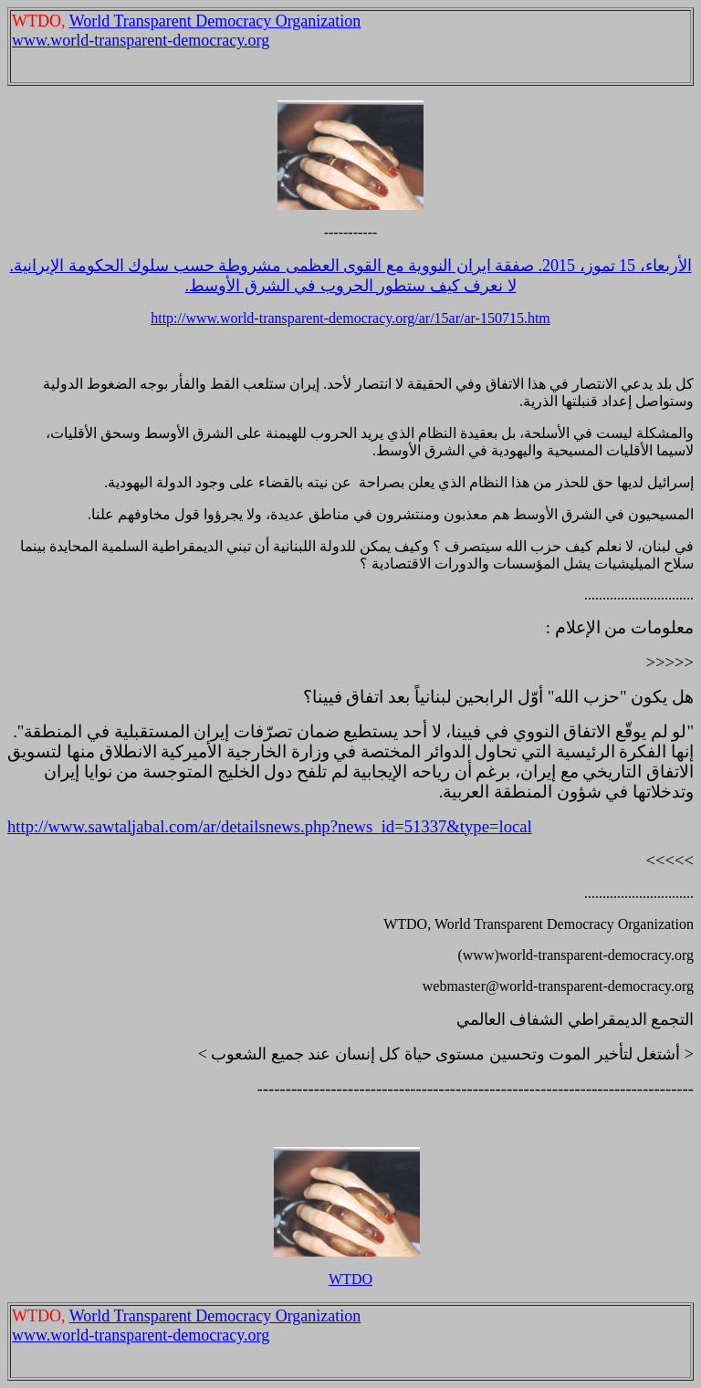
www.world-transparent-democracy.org (140, 40)
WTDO (350, 1279)
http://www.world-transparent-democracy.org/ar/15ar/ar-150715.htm (350, 318)
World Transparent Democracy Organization (215, 21)
